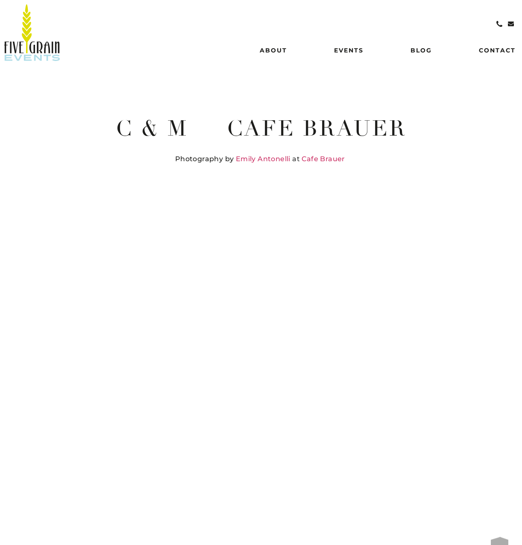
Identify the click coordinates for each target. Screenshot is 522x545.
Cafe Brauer (323, 159)
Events (349, 50)
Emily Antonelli (263, 159)
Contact (497, 50)
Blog (421, 50)
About (273, 50)
